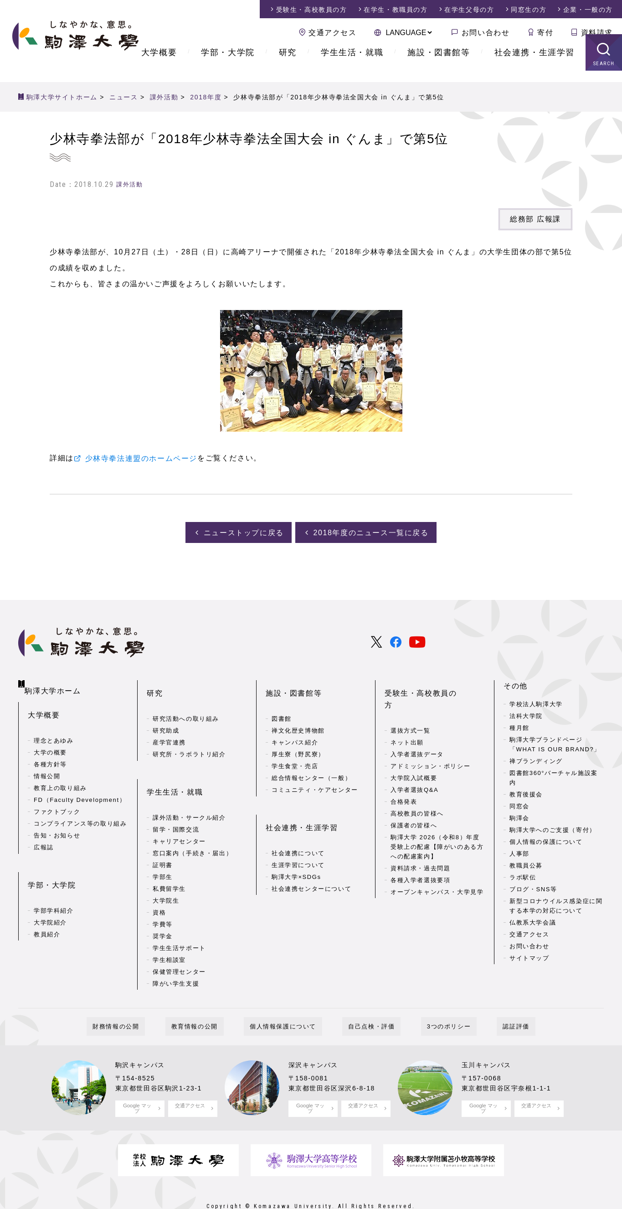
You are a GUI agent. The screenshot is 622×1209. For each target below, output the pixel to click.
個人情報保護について (289, 1000)
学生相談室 (169, 929)
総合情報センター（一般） (311, 762)
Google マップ (137, 1081)
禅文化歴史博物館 (298, 715)
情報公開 (47, 764)
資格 (159, 881)
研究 (288, 63)
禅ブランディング (536, 760)
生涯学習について (298, 834)
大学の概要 (50, 740)
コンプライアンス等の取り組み (80, 811)
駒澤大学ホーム (55, 683)
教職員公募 (526, 864)
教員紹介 (47, 907)
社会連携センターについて (311, 858)
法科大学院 (526, 715)
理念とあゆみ (54, 728)
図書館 (282, 703)
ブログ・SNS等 (533, 887)
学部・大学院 (228, 63)
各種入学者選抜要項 (420, 852)
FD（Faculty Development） (80, 788)
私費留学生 (169, 858)
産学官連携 (169, 726)
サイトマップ (529, 956)
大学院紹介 (50, 895)
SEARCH (604, 75)
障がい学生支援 (176, 953)
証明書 (163, 834)
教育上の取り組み (60, 776)
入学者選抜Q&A (414, 762)
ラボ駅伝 (522, 876)
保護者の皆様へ (414, 798)
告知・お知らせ (57, 823)
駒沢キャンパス (143, 1038)
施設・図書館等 (438, 63)
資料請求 (597, 32)
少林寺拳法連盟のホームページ (141, 458)
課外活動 (129, 184)
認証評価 (486, 1000)
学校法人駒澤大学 (536, 703)
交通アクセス (332, 32)
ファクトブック (57, 799)
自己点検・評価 (365, 1000)
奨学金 (163, 905)
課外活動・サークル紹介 (189, 787)
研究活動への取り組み (186, 703)
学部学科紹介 (54, 883)
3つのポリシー (431, 1000)
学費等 (163, 893)
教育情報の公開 (212, 1000)
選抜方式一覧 (411, 703)
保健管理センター (179, 941)
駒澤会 (519, 816)
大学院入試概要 (414, 750)
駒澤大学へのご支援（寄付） (552, 828)
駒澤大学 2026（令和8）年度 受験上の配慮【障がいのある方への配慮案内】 (437, 819)
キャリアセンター (179, 810)
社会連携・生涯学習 (534, 63)
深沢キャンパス (316, 1038)
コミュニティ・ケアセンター (315, 774)
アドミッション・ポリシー (430, 738)
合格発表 (404, 774)
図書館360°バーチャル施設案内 (553, 777)
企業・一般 (588, 9)
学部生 (163, 846)
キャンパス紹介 (295, 726)
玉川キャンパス (490, 1038)
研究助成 (166, 715)
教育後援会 (526, 793)
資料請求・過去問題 (420, 840)
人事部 (519, 852)
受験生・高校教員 (311, 9)
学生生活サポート (179, 917)
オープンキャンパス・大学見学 (437, 864)
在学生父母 (469, 9)
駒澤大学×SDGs (296, 846)
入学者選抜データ (417, 726)
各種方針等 (50, 752)
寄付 (545, 32)
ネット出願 (407, 715)
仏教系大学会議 (532, 921)
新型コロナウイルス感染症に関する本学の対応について (555, 904)
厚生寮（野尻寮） (298, 738)
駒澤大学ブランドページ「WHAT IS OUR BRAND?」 (555, 743)
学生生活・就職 (352, 63)
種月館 (519, 726)
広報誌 (44, 835)
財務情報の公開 (145, 1000)
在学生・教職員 (395, 9)
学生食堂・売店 (295, 750)
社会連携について (298, 822)
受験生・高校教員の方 (425, 685)
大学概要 (159, 63)
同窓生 (528, 9)
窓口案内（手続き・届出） (192, 822)
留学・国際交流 (176, 799)
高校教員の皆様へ (417, 786)
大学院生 (166, 870)
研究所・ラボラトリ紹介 (189, 738)
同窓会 (519, 804)
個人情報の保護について (546, 840)
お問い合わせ (486, 32)
